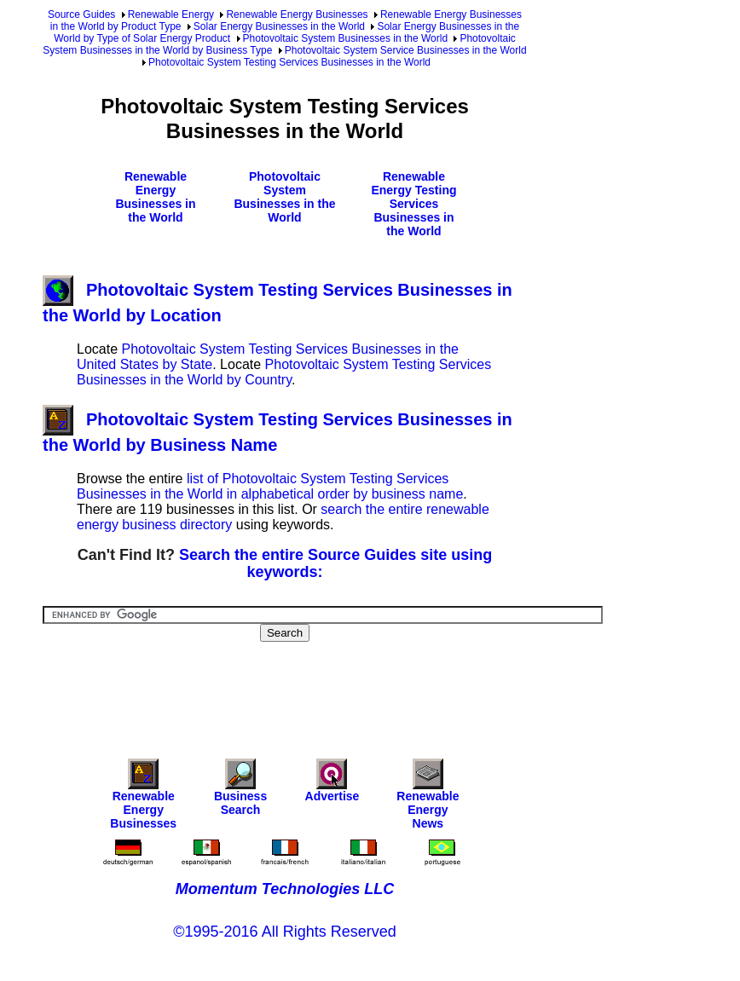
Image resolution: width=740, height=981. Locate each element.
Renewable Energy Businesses (296, 14)
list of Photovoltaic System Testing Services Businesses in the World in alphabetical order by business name (270, 486)
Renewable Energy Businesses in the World (155, 197)
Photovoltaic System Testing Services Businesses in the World (289, 62)
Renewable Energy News (427, 798)
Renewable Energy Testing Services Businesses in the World (413, 204)
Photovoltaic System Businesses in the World (345, 38)
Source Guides (81, 14)
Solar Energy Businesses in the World (279, 26)
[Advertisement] (353, 688)
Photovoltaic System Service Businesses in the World (406, 50)
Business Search (240, 791)
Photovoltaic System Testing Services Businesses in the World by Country (284, 372)
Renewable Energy (171, 14)
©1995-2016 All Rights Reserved (284, 931)
